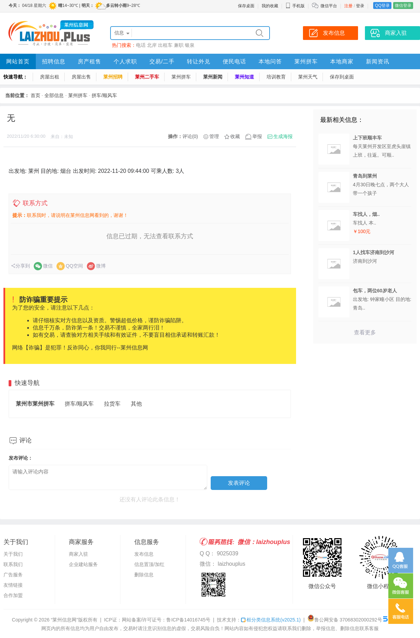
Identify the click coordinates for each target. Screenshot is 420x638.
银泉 (190, 45)
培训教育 (276, 77)
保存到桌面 (342, 77)
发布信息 (144, 554)
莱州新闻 (212, 77)
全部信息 (54, 95)
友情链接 (13, 585)
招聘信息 (53, 61)
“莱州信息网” (64, 620)
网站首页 (18, 61)
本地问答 (270, 61)
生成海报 (283, 136)
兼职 (178, 45)
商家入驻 (78, 554)
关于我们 (13, 554)
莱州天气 (307, 77)
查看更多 (365, 332)
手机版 (295, 5)
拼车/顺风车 (104, 95)
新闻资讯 (377, 61)
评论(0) (190, 136)
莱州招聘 (113, 77)
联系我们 (13, 564)
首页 (35, 95)
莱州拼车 (306, 61)
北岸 (152, 45)
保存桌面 (246, 5)
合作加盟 (13, 595)
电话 (141, 45)
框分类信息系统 (271, 620)
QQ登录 (382, 5)
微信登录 (403, 5)
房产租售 (89, 61)
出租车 (165, 45)
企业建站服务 (83, 564)
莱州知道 (244, 77)
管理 (214, 136)
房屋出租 (49, 77)
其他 (136, 404)
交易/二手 (162, 61)
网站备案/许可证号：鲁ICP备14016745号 (166, 620)
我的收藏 (270, 5)
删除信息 (144, 574)
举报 (257, 136)
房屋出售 (81, 77)
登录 (360, 5)
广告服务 (13, 574)
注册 (348, 5)
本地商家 (342, 61)
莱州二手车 (147, 77)
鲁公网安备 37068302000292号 (344, 620)
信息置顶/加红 (149, 564)
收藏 (235, 136)
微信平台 (329, 5)
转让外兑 (198, 61)
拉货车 (112, 404)
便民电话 (234, 61)
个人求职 (125, 61)
